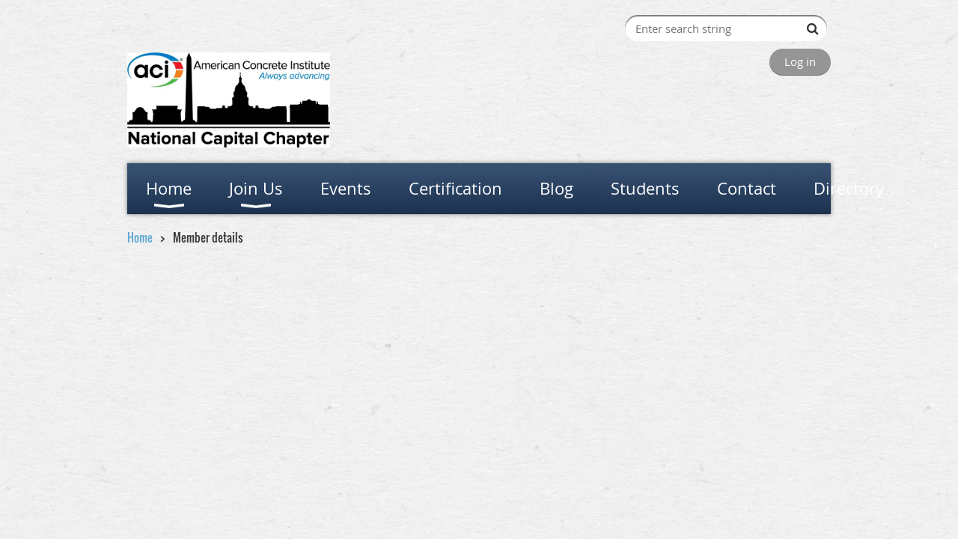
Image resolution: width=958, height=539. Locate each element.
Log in (800, 61)
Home (140, 237)
